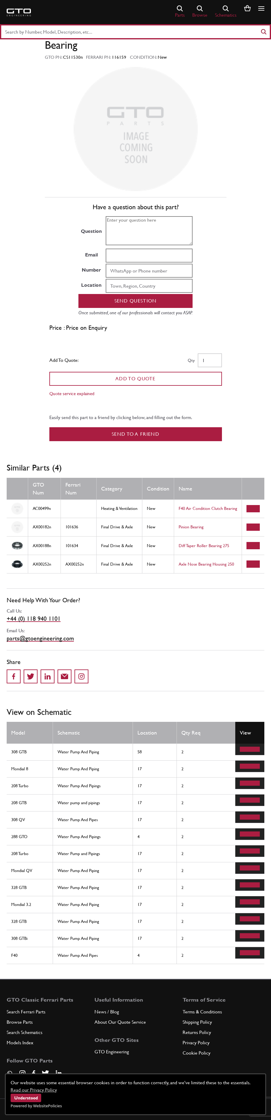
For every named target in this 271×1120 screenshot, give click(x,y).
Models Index (20, 1043)
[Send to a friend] (64, 676)
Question (91, 231)
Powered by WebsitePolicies (36, 1105)
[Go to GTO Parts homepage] (19, 12)
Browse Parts (20, 1022)
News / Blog (106, 1012)
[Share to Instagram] (81, 676)
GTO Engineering (111, 1052)
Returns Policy (197, 1032)
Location (91, 285)
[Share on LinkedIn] (48, 676)
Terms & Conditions (202, 1012)
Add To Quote (135, 379)
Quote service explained (71, 393)
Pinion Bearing (191, 526)
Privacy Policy (196, 1043)
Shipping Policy (197, 1022)
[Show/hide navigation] (261, 8)
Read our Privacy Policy (34, 1090)
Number (91, 270)
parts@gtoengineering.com (40, 638)
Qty (191, 360)
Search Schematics (24, 1032)
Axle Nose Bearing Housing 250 (206, 564)
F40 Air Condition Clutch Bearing (208, 508)
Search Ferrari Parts (26, 1012)
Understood (26, 1097)
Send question (135, 301)
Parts (180, 11)
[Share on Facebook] (14, 676)
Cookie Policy (196, 1053)
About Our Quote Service (120, 1022)
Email (91, 255)
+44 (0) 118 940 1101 (34, 618)
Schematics (225, 11)
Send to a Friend (135, 434)
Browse (199, 11)
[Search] (263, 32)
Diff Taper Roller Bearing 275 (204, 545)
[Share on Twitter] (31, 676)
